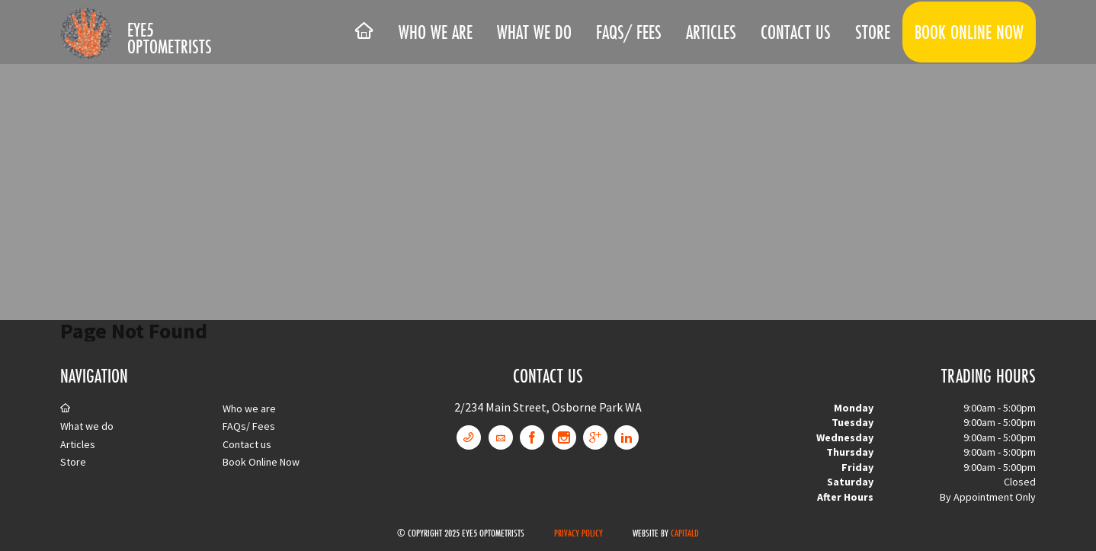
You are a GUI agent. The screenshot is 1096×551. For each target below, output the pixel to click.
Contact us (796, 32)
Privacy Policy (578, 533)
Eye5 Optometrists (169, 38)
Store (872, 32)
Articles (711, 32)
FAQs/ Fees (629, 32)
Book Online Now (969, 32)
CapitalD (685, 533)
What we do (534, 32)
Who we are (436, 32)
